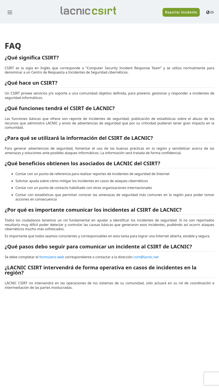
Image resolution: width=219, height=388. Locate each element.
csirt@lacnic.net (146, 257)
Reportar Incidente (181, 12)
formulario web (51, 257)
